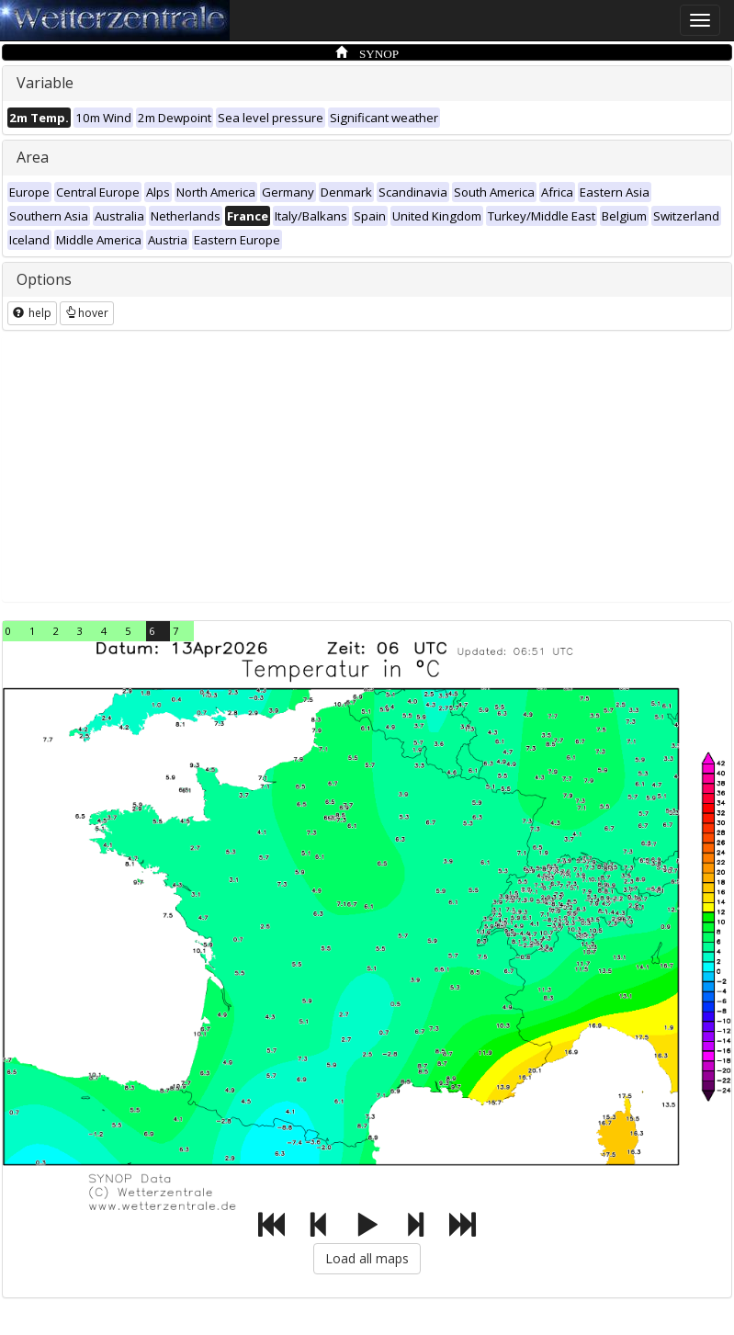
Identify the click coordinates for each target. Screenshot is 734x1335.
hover (86, 312)
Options (44, 279)
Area (33, 157)
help (32, 312)
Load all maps (367, 1258)
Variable (45, 83)
